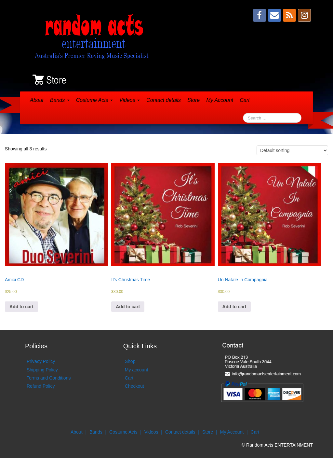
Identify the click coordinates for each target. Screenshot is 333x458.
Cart (244, 100)
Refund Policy (41, 386)
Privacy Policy (41, 361)
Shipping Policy (42, 369)
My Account (219, 100)
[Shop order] (292, 150)
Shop (130, 361)
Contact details (163, 100)
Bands (60, 100)
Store (193, 100)
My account (136, 369)
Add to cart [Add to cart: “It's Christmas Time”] (128, 306)
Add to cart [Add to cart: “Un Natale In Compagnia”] (234, 306)
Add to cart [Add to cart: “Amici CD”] (21, 306)
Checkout (134, 386)
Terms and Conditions (49, 378)
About (37, 100)
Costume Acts (94, 100)
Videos (129, 100)
